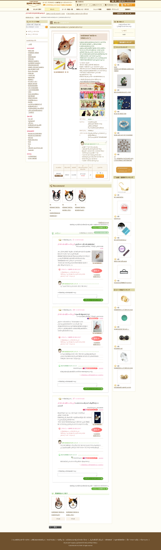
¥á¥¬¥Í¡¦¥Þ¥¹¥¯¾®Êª (33, 69)
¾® (126, 13)
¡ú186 (101, 248)
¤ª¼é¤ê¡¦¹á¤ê (31, 75)
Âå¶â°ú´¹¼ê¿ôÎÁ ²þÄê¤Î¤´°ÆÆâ (55, 13)
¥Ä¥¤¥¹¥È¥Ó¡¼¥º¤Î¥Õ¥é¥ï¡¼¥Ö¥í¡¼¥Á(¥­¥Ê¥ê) (124, 69)
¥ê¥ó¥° (30, 54)
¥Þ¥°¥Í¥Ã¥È (31, 96)
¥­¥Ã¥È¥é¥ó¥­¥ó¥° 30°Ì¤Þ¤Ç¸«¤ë (123, 169)
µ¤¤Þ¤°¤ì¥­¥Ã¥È (32, 158)
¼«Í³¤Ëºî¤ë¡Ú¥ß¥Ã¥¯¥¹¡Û (35, 104)
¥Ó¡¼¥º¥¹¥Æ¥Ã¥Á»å (120, 240)
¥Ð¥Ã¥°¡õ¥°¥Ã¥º (32, 83)
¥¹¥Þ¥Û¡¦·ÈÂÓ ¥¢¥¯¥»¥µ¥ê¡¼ (36, 67)
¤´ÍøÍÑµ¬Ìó (60, 540)
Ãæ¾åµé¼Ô (31, 121)
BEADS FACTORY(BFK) (35, 133)
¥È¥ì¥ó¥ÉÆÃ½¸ (97, 9)
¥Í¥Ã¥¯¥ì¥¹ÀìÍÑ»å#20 (120, 261)
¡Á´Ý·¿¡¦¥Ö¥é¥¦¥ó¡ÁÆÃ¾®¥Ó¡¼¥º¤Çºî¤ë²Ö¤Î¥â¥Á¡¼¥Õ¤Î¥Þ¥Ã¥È (123, 158)
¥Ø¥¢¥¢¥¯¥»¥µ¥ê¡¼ (33, 61)
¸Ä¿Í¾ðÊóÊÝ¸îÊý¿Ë (96, 540)
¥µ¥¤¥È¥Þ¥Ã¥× (130, 1)
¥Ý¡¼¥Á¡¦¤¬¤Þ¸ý (32, 81)
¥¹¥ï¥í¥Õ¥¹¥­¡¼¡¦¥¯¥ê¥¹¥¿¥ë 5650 (123, 368)
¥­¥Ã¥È (52, 9)
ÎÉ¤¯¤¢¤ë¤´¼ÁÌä (132, 540)
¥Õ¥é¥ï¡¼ (30, 79)
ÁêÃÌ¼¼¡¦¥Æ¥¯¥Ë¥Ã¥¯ (112, 9)
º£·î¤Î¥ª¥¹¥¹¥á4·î (32, 156)
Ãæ (128, 13)
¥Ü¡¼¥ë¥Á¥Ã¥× (118, 197)
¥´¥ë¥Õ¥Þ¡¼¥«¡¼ (32, 100)
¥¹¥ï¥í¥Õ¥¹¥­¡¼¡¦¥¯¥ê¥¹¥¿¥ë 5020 (123, 310)
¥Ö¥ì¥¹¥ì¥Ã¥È (32, 57)
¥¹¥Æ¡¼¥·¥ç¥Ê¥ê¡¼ (33, 94)
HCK (29, 141)
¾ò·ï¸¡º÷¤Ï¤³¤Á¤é (33, 34)
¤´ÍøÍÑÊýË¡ (79, 1)
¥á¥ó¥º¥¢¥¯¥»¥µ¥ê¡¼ (34, 127)
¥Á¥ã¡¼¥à (31, 73)
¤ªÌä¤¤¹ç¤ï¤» (121, 1)
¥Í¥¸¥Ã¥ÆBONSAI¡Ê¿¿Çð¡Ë (122, 92)
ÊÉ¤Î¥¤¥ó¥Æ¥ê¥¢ (33, 85)
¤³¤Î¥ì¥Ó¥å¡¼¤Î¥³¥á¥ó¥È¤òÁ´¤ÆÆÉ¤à (91, 375)
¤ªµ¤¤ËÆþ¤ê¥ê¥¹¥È (97, 4)
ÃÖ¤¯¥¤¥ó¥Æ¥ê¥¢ (33, 87)
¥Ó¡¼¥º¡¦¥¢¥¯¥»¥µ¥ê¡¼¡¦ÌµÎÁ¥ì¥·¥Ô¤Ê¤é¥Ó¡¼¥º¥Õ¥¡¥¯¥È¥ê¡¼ (80, 542)
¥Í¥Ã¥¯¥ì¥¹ (31, 50)
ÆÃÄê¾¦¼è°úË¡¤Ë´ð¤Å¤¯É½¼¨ (77, 540)
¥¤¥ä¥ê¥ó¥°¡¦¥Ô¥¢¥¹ (33, 52)
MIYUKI (30, 137)
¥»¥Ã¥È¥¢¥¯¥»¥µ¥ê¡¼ (34, 63)
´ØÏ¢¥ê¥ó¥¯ (109, 540)
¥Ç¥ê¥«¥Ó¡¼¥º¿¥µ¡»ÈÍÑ (34, 125)
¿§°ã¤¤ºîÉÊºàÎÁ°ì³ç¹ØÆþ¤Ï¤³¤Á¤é (89, 81)
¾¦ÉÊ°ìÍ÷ (113, 1)
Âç (130, 13)
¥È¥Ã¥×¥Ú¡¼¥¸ (30, 17)
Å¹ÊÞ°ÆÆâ (127, 9)
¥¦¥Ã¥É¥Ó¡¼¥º (118, 348)
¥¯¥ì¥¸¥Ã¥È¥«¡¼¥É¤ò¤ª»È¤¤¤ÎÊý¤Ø (77, 13)
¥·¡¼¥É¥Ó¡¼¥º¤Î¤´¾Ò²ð (21, 540)
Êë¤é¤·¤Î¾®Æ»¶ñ (33, 71)
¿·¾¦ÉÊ (30, 44)
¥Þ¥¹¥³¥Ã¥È (31, 77)
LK (29, 146)
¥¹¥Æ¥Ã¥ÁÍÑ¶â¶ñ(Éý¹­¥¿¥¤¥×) (123, 283)
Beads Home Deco (33, 139)
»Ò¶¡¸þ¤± (30, 123)
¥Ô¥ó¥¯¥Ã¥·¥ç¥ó (32, 98)
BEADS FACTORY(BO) (34, 135)
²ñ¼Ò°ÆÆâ (51, 540)
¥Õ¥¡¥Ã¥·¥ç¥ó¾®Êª (33, 65)
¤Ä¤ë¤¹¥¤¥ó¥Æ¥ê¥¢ (33, 89)
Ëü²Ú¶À (30, 102)
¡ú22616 (101, 368)
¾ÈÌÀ (29, 91)
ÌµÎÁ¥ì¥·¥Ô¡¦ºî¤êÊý (82, 9)
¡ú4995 (101, 318)
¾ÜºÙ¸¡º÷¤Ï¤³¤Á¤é (33, 31)
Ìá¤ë (55, 527)
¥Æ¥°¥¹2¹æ (117, 218)
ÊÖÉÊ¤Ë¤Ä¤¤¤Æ (104, 222)
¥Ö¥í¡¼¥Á (31, 59)
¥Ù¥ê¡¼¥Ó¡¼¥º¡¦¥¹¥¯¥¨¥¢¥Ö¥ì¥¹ (123, 135)
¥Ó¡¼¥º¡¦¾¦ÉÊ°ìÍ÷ (67, 9)
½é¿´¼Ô (30, 119)
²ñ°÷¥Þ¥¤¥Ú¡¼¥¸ (82, 4)
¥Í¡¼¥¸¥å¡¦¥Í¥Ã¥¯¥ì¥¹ (120, 113)
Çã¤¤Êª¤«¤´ (127, 5)
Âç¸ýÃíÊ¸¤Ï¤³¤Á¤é (111, 4)
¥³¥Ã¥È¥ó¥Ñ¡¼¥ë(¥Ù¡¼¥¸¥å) (122, 387)
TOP (27, 9)
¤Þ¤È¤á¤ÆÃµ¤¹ (37, 9)
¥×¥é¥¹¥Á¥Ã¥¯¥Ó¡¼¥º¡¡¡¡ (121, 329)
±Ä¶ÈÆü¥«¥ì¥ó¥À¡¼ (38, 540)
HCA (29, 144)
